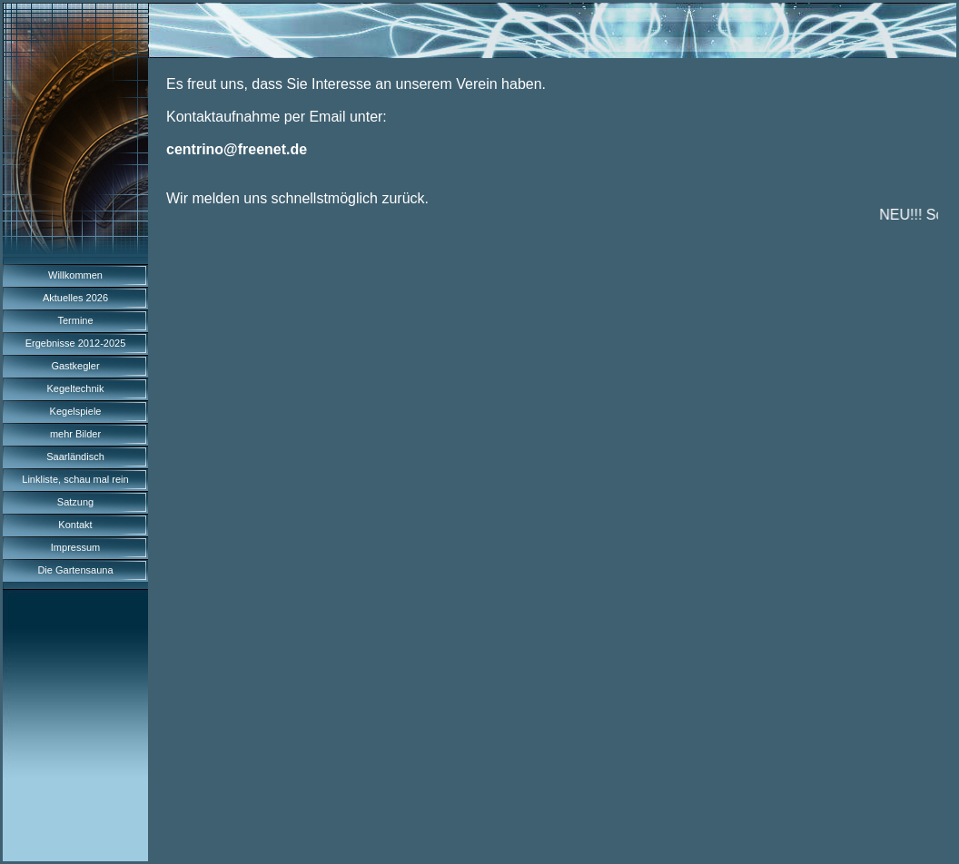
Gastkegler (75, 365)
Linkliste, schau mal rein (75, 479)
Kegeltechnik (75, 388)
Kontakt (75, 524)
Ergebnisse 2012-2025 (75, 343)
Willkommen (75, 275)
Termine (75, 320)
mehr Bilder (75, 433)
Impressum (75, 547)
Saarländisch (75, 456)
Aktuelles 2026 (75, 297)
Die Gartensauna (75, 570)
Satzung (75, 501)
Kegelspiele (76, 411)
